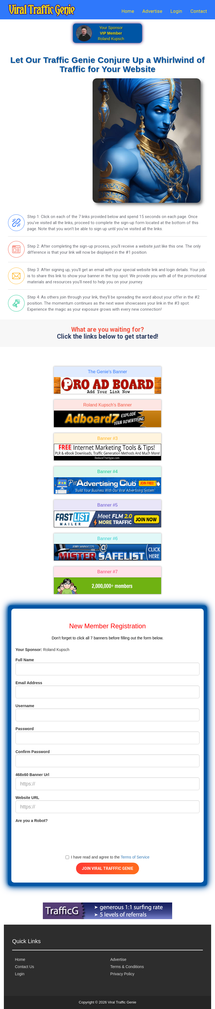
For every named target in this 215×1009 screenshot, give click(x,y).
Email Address (28, 683)
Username (24, 706)
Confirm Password (32, 751)
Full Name (24, 660)
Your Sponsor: (28, 649)
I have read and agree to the (107, 857)
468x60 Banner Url (32, 774)
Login (176, 11)
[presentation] (57, 834)
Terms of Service (135, 857)
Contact (198, 11)
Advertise (152, 11)
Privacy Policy (122, 974)
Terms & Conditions (127, 966)
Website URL (27, 797)
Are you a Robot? (31, 820)
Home (128, 11)
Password (24, 729)
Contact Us (24, 966)
